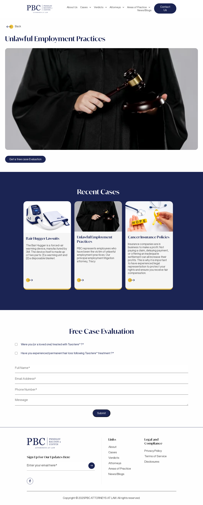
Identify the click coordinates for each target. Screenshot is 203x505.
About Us (72, 7)
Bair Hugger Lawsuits (42, 238)
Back (18, 26)
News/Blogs (144, 10)
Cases (85, 7)
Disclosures (152, 461)
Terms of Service (156, 456)
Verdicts (100, 7)
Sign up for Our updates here (61, 463)
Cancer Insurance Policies (148, 237)
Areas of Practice (138, 7)
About (112, 446)
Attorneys (117, 7)
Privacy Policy (153, 450)
